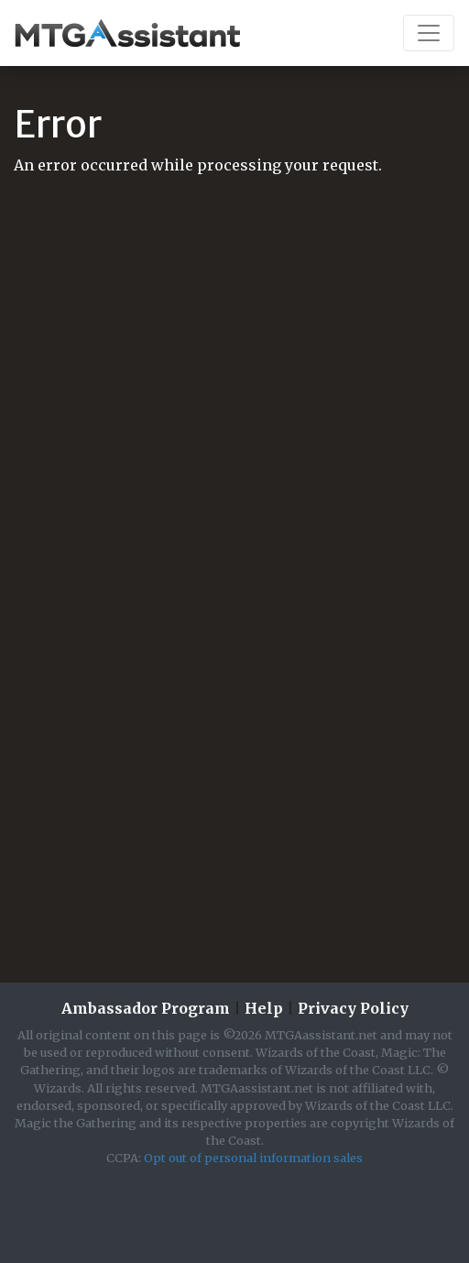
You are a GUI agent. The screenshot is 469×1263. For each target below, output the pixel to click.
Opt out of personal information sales (253, 1157)
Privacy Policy (353, 1008)
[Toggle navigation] (428, 33)
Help (264, 1008)
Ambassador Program (145, 1008)
